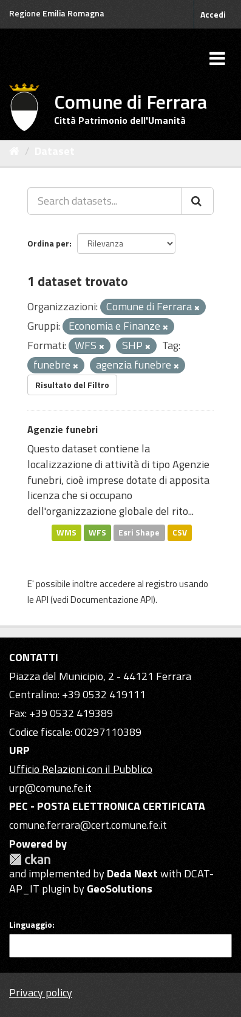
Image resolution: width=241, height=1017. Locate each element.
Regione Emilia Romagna (56, 13)
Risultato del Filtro (72, 384)
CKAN (29, 859)
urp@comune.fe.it (50, 788)
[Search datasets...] (104, 201)
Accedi (213, 14)
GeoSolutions (119, 888)
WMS (66, 532)
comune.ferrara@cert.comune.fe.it (88, 825)
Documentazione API (111, 600)
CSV (179, 532)
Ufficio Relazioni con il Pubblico (80, 769)
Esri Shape (139, 532)
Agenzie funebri (62, 429)
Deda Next (132, 873)
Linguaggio (30, 925)
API (42, 600)
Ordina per (48, 243)
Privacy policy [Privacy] (40, 992)
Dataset (55, 151)
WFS (97, 532)
